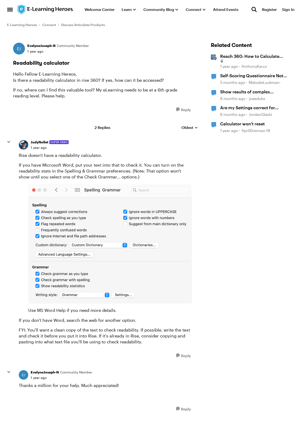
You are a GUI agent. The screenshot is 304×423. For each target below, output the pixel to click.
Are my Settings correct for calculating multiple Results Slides (255, 108)
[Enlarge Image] (110, 244)
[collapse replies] (9, 142)
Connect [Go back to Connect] (49, 25)
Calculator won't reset (242, 123)
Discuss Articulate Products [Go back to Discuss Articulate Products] (83, 25)
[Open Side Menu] (10, 9)
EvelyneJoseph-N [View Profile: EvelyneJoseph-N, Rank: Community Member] (41, 46)
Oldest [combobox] (189, 127)
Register (269, 9)
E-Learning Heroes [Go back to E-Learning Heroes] (22, 25)
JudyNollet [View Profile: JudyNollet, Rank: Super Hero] (39, 142)
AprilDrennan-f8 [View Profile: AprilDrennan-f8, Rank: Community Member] (256, 130)
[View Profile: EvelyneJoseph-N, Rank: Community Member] (19, 49)
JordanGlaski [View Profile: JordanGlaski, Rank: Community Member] (260, 114)
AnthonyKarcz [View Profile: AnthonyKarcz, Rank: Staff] (254, 66)
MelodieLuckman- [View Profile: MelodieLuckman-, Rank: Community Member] (265, 82)
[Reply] (183, 109)
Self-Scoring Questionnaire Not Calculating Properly (251, 76)
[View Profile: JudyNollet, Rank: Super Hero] (23, 145)
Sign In (288, 9)
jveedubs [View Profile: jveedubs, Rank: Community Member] (257, 98)
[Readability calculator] (39, 147)
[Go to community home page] (46, 9)
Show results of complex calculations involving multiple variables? (251, 92)
